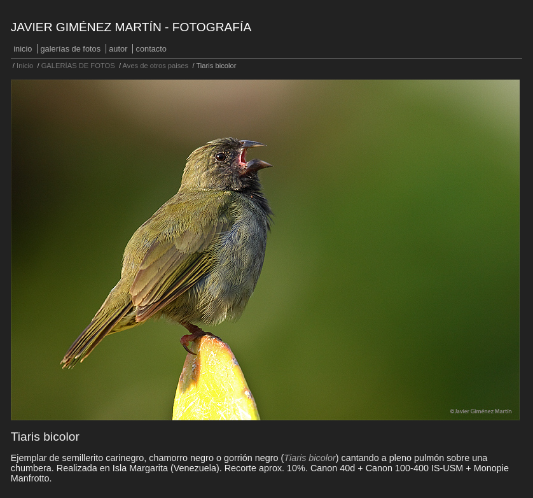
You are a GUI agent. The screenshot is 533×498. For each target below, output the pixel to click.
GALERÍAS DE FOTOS (71, 48)
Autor (118, 48)
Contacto (151, 48)
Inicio (22, 48)
